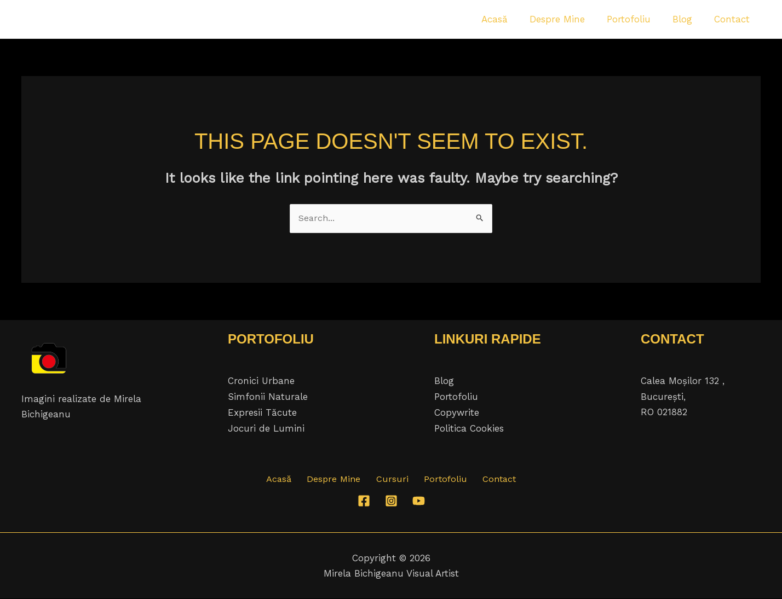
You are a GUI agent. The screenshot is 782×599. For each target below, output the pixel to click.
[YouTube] (418, 501)
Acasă (289, 479)
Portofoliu (456, 397)
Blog (444, 381)
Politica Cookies (469, 427)
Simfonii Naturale (268, 397)
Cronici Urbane (261, 381)
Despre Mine (339, 479)
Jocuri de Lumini (266, 427)
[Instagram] (391, 501)
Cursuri (392, 479)
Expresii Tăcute (262, 412)
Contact (489, 479)
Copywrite (456, 412)
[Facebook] (364, 501)
